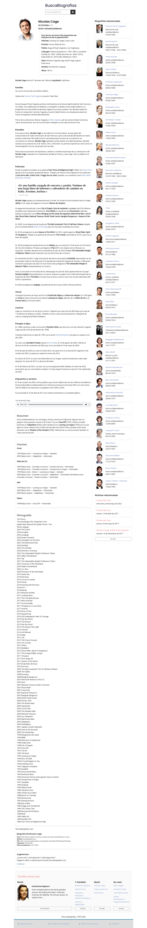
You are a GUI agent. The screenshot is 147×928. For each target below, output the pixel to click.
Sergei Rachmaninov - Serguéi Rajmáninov (122, 899)
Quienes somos (26, 924)
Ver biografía (44, 908)
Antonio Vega (99, 885)
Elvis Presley (52, 343)
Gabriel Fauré (80, 889)
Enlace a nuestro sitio (89, 924)
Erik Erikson (99, 893)
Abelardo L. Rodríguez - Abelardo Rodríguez (83, 895)
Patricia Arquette (62, 335)
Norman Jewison (24, 178)
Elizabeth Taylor (120, 889)
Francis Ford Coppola (32, 96)
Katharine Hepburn (82, 885)
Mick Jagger (118, 885)
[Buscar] (72, 12)
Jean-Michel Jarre (121, 893)
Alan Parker (86, 175)
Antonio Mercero (101, 889)
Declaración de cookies (59, 924)
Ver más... (113, 539)
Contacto (115, 924)
